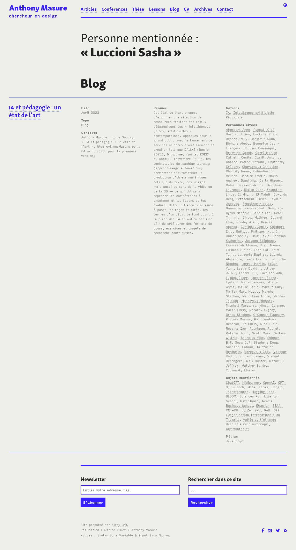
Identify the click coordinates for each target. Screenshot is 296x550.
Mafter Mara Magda (242, 291)
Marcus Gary (272, 287)
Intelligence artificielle (253, 112)
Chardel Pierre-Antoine (245, 162)
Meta (251, 387)
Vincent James (251, 356)
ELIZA (246, 410)
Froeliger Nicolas (257, 203)
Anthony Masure (38, 8)
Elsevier (262, 405)
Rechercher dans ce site (214, 479)
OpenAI (269, 382)
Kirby (120, 524)
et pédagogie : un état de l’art (35, 111)
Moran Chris (236, 310)
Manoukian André (256, 296)
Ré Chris (250, 324)
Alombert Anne (238, 129)
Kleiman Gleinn (238, 250)
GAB (267, 410)
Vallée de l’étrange (259, 419)
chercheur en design (33, 15)
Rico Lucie (268, 324)
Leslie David (247, 268)
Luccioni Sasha (263, 277)
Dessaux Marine (250, 185)
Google (277, 387)
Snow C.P (242, 342)
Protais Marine (238, 319)
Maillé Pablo (248, 287)
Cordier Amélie (253, 176)
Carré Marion (266, 152)
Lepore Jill (248, 273)
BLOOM (231, 396)
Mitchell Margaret (241, 305)
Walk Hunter (256, 361)
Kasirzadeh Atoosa (241, 245)
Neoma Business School (249, 403)
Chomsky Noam (238, 171)
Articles (89, 9)
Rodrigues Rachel (264, 328)
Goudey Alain (247, 222)
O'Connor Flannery (268, 314)
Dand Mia (248, 180)
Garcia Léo (262, 213)
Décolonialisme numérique (247, 424)
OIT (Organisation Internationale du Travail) (253, 414)
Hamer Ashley (237, 236)
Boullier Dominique (259, 148)
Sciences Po (249, 396)
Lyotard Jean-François (245, 282)
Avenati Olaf (263, 129)
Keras (263, 387)
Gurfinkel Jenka (254, 226)
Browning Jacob (239, 152)
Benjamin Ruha (263, 139)
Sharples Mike (252, 337)
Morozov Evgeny (262, 310)
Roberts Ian (236, 328)
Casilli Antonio (267, 157)
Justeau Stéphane (260, 240)
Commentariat (237, 428)
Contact (225, 9)
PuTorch (237, 387)
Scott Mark (261, 333)
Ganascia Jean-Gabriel (245, 208)
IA (228, 112)
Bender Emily (236, 139)
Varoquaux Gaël (257, 351)
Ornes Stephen (238, 314)
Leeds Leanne (256, 259)
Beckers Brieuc (265, 134)
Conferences (114, 9)
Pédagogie (234, 117)
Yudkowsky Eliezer (241, 370)
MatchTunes (249, 401)
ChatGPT (232, 382)
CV (186, 9)
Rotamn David (237, 333)
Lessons (157, 9)
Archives (203, 9)
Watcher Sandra (255, 365)
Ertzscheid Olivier (251, 199)
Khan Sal (261, 250)
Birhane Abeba (238, 143)
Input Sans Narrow (154, 535)
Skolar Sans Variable (115, 535)
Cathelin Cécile (238, 157)
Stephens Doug (266, 342)
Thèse (138, 9)
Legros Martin (253, 263)
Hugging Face (263, 391)
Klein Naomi (270, 245)
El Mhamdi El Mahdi (254, 194)
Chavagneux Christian (260, 166)
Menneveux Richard (257, 300)
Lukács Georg (237, 277)
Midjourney (251, 382)
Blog (174, 9)
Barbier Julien (238, 134)
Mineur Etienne (271, 305)
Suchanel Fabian (239, 347)
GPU (257, 410)
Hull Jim (274, 231)
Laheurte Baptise (252, 254)
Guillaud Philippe (250, 231)
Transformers (237, 391)
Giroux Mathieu (255, 217)
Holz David (260, 236)
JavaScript (235, 441)
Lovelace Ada (271, 273)
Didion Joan (253, 189)
